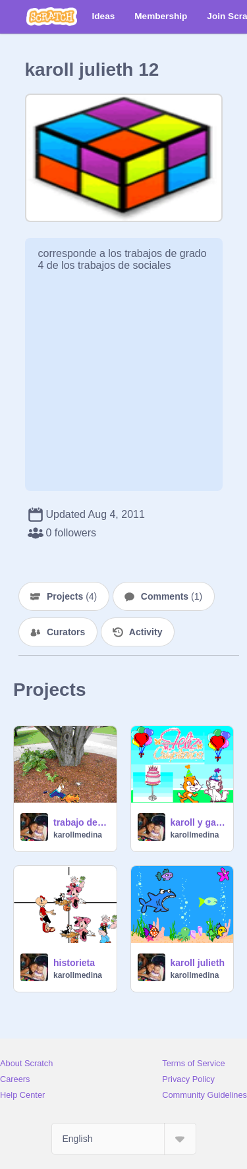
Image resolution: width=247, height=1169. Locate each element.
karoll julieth (198, 962)
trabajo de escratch (81, 822)
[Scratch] (51, 16)
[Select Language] (123, 1139)
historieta (74, 962)
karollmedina (77, 835)
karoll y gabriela (198, 822)
